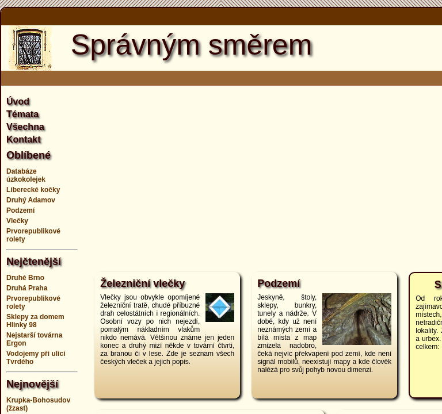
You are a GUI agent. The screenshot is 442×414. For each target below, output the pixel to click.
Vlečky (17, 221)
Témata (22, 114)
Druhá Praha (26, 288)
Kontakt (23, 139)
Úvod (17, 101)
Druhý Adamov (30, 200)
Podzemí (20, 210)
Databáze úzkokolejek (25, 175)
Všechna (25, 127)
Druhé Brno (25, 278)
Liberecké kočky (33, 190)
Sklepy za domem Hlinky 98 (35, 321)
